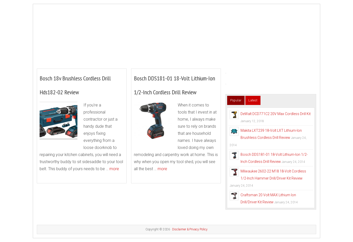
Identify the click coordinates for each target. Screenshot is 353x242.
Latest (252, 100)
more (114, 168)
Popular (236, 100)
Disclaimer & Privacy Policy (190, 229)
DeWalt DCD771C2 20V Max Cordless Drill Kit (276, 114)
